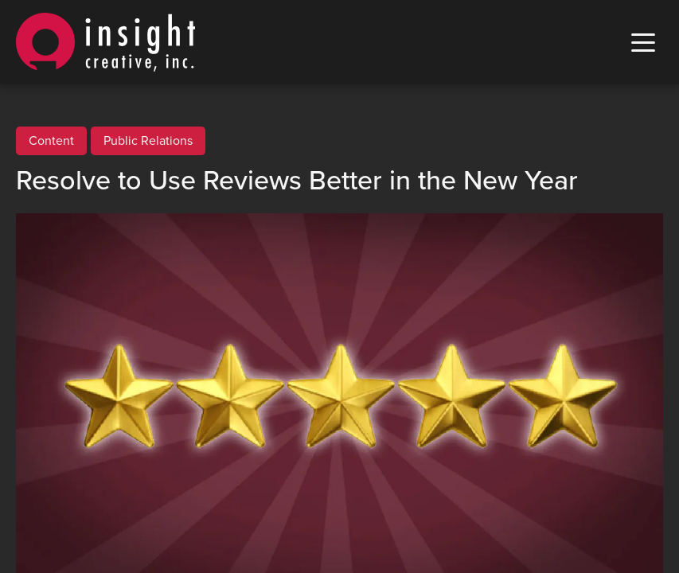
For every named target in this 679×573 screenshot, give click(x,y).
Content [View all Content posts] (51, 141)
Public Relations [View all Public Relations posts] (148, 141)
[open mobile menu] (643, 42)
